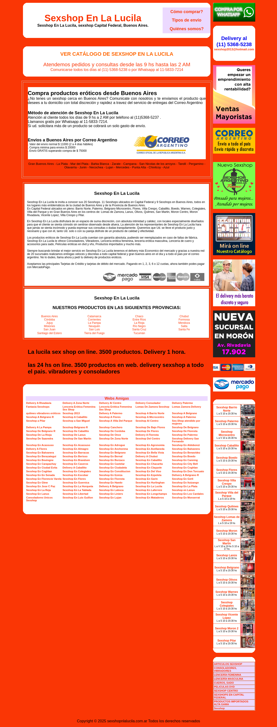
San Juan (50, 329)
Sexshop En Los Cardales (188, 493)
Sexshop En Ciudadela (113, 467)
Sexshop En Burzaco (112, 460)
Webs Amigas (117, 398)
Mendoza (184, 323)
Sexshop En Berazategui (41, 456)
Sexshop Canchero (111, 427)
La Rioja (139, 323)
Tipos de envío (187, 20)
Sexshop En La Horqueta (78, 486)
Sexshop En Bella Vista (149, 452)
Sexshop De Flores (147, 431)
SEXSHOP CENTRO (226, 690)
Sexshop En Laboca (111, 490)
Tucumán (139, 333)
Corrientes (94, 319)
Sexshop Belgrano (226, 567)
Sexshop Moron (226, 530)
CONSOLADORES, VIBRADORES (225, 669)
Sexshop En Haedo (111, 482)
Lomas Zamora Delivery (186, 406)
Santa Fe (184, 329)
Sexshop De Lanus (74, 434)
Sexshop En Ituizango (185, 482)
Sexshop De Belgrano (185, 427)
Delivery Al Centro (110, 403)
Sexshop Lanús (226, 555)
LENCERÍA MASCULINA (228, 678)
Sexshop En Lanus (37, 493)
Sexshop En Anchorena (113, 448)
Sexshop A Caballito (75, 417)
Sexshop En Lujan (110, 497)
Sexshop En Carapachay (41, 463)
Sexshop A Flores (110, 417)
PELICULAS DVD (224, 686)
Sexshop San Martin (227, 542)
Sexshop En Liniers (111, 493)
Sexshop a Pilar (35, 420)
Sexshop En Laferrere (148, 490)
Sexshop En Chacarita (149, 463)
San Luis (94, 329)
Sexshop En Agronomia (150, 445)
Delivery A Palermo (110, 413)
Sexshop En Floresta (112, 478)
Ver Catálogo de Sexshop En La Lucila (116, 54)
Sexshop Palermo (227, 421)
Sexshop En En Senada (40, 475)
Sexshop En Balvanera (186, 448)
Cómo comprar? (186, 11)
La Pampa (94, 323)
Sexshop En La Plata (184, 486)
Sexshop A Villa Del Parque (115, 420)
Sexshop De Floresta (185, 431)
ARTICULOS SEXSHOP (228, 664)
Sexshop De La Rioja (39, 434)
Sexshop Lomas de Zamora (227, 518)
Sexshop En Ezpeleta (148, 475)
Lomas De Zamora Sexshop (152, 406)
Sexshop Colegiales (227, 604)
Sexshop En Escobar (75, 475)
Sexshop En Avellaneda (149, 448)
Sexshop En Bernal (111, 456)
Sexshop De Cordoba (112, 431)
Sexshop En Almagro (75, 448)
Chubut (184, 316)
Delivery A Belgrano (111, 486)
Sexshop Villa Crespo (227, 482)
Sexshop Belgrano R (75, 427)
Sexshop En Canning (185, 460)
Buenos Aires (49, 316)
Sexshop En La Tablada (77, 490)
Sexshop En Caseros (75, 463)
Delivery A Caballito (75, 467)
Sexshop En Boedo (183, 456)
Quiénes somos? (187, 28)
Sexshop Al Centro (146, 420)
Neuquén (94, 326)
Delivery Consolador (148, 403)
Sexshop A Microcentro (149, 417)
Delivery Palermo (182, 403)
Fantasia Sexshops (37, 406)
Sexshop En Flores (74, 478)
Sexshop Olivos (226, 579)
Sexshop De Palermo (185, 434)
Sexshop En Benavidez (186, 452)
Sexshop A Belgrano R (40, 417)
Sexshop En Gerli (182, 478)
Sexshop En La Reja (38, 490)
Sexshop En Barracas (76, 452)
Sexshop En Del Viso (148, 471)
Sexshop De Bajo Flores (150, 427)
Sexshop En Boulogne (39, 460)
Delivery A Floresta (147, 434)
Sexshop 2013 (71, 413)
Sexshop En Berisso (75, 456)
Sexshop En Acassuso (40, 445)
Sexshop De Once (110, 434)
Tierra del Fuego (94, 333)
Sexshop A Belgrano (184, 413)
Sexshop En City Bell (185, 463)
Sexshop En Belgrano (112, 452)
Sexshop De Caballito (76, 431)
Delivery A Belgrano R (185, 475)
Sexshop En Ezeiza (111, 475)
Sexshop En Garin (146, 478)
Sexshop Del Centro (147, 438)
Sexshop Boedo (226, 457)
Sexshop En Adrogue (112, 445)
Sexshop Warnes (226, 592)
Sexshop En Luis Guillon (78, 497)
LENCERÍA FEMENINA (227, 674)
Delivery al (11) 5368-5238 (234, 41)
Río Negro (139, 326)
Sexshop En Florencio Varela (43, 478)
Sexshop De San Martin (77, 438)
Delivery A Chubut (146, 456)
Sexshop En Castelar (112, 463)
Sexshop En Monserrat (186, 497)
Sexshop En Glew (37, 482)
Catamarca (94, 316)
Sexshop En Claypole (148, 467)
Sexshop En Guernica (76, 482)
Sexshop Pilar (226, 640)
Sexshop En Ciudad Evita (41, 467)
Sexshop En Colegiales (77, 471)
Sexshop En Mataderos (149, 497)
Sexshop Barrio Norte (226, 409)
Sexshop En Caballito (148, 460)
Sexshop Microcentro (227, 433)
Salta (184, 326)
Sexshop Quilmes (227, 506)
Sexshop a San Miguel (76, 420)
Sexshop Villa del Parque (226, 494)
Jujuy (49, 323)
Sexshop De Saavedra (39, 438)
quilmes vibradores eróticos (43, 413)
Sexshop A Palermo (184, 417)
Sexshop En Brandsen (76, 460)
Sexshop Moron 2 (226, 628)
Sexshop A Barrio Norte (149, 413)
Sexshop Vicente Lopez (227, 616)
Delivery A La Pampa (38, 427)
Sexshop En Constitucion (114, 471)
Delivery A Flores (36, 448)
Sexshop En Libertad (75, 493)
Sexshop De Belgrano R (40, 431)
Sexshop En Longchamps (151, 493)
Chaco (139, 316)
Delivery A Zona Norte (76, 403)
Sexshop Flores (226, 470)
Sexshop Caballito (226, 445)
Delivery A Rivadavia (38, 403)
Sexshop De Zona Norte (113, 438)
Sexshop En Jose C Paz (40, 486)
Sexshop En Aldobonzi (186, 445)
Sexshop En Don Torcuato (188, 471)
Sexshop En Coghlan (185, 467)
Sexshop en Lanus (183, 490)
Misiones (49, 326)
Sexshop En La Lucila (93, 18)
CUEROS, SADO (224, 682)
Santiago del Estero (49, 333)
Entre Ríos (139, 319)
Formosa (184, 319)
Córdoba (49, 319)
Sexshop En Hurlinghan (150, 482)
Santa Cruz (139, 329)
